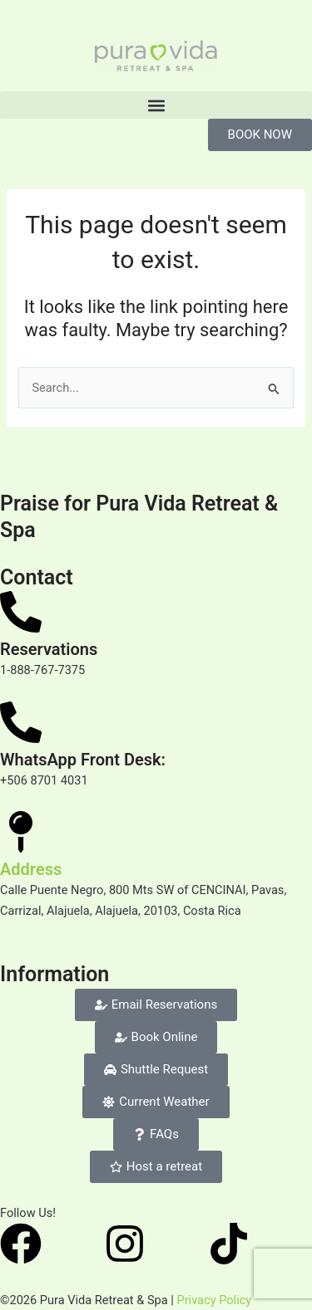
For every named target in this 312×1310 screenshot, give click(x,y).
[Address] (21, 832)
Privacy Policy (213, 1300)
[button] (156, 105)
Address (31, 869)
